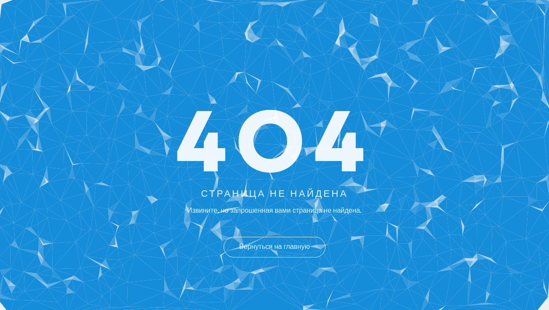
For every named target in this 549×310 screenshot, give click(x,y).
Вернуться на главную (274, 247)
